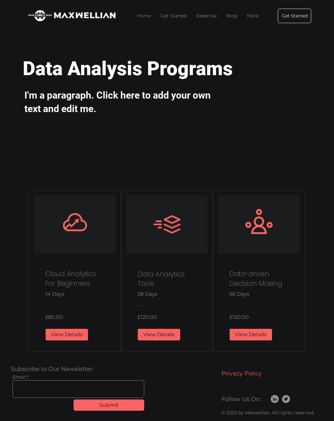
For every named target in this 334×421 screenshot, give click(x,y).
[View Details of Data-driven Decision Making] (250, 335)
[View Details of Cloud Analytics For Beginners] (66, 335)
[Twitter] (286, 399)
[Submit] (109, 405)
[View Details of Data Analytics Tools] (158, 335)
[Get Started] (294, 16)
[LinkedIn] (275, 399)
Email (19, 377)
